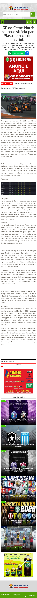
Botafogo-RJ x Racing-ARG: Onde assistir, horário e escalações (18, 445)
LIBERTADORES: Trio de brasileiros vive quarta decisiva (18, 521)
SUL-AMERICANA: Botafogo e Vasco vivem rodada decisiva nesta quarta (18, 496)
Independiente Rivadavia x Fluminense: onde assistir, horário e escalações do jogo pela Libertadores (18, 469)
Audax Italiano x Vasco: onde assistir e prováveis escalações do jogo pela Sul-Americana (18, 420)
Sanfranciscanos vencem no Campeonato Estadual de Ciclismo (18, 546)
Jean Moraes (32, 596)
